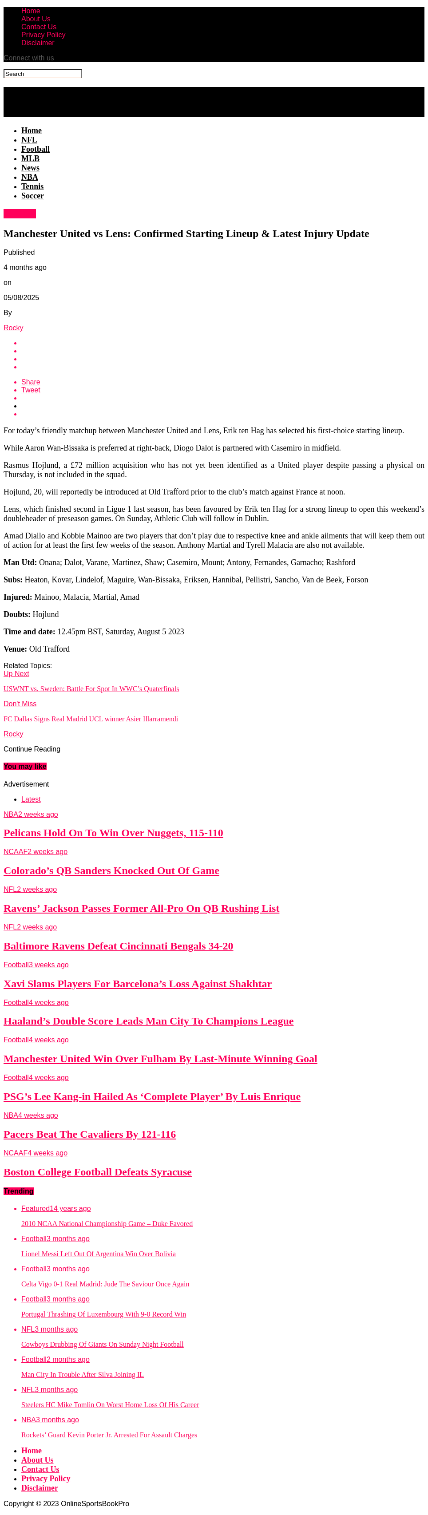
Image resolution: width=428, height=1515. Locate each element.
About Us (36, 19)
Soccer (32, 195)
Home (30, 11)
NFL (29, 139)
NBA (29, 177)
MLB (30, 158)
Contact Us (38, 27)
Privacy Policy (43, 35)
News (30, 167)
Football (35, 149)
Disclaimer (38, 43)
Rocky (13, 328)
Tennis (32, 186)
